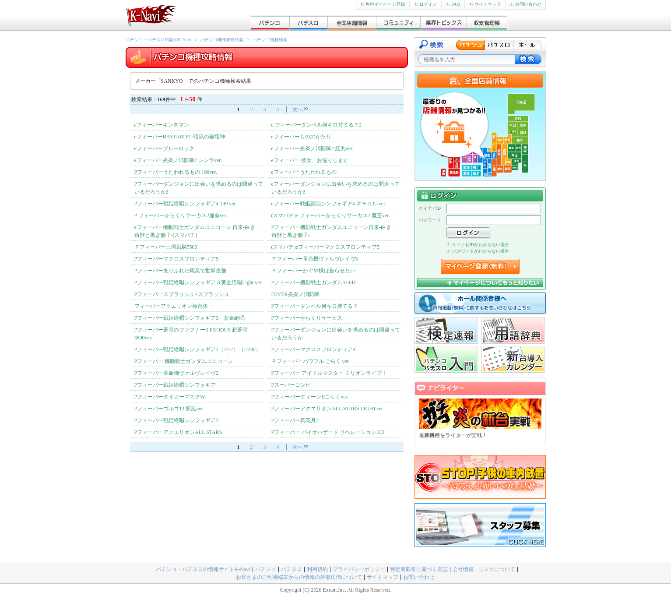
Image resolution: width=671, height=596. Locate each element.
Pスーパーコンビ (291, 385)
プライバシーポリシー (359, 569)
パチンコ (265, 569)
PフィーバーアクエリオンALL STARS (178, 432)
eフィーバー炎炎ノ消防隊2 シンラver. (178, 160)
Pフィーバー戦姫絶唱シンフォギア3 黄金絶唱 (189, 318)
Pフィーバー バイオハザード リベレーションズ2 (328, 432)
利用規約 (317, 569)
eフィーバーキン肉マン (161, 125)
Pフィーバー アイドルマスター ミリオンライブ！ (329, 373)
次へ (297, 109)
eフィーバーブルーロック (164, 148)
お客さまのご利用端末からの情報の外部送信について (299, 577)
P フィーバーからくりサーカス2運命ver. (181, 215)
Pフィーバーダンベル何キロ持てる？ (314, 306)
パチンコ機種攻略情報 (222, 39)
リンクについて (496, 569)
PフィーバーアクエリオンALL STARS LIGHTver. (327, 409)
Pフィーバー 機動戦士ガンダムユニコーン (183, 361)
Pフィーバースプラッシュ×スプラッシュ (181, 294)
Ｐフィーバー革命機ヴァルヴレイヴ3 (314, 259)
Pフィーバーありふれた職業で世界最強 (180, 271)
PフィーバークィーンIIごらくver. (309, 397)
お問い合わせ (525, 4)
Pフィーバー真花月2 (295, 420)
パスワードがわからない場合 (477, 251)
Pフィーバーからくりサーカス (307, 318)
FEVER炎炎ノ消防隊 (295, 294)
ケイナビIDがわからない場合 (477, 244)
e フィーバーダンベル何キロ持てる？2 (316, 125)
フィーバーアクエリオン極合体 (171, 306)
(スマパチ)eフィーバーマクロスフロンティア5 (325, 247)
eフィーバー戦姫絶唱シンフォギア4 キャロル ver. (328, 204)
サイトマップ (485, 4)
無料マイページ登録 (382, 4)
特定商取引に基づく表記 (419, 569)
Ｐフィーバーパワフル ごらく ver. (310, 361)
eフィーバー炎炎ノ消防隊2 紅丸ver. (312, 148)
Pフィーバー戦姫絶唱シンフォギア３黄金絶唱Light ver (198, 282)
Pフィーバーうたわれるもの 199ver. (175, 172)
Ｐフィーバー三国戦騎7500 (165, 247)
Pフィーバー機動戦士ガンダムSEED (313, 282)
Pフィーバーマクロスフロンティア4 (313, 349)
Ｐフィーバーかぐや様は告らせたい (313, 271)
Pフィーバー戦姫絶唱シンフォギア (175, 385)
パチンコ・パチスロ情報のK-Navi (158, 39)
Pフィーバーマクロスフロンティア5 (176, 259)
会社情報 (463, 569)
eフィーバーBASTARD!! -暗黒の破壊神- (180, 137)
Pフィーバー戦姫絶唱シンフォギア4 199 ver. (185, 204)
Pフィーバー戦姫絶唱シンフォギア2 (176, 420)
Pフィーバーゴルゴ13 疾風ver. (169, 409)
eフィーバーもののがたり (301, 137)
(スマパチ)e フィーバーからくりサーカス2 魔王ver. (330, 215)
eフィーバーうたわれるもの (304, 172)
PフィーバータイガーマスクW (169, 397)
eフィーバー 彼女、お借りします (309, 160)
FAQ (453, 4)
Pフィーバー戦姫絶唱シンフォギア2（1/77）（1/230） (197, 349)
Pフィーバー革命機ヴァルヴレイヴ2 (176, 373)
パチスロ (291, 569)
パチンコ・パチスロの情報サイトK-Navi (203, 569)
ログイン (425, 4)
